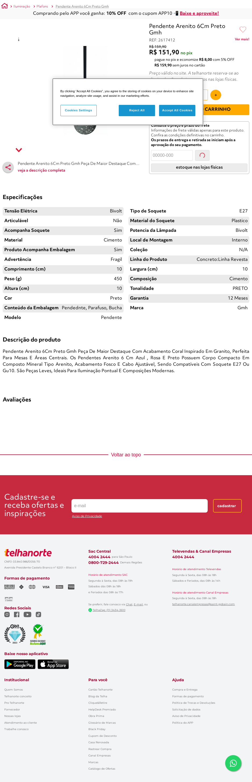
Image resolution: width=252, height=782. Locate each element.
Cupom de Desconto (102, 729)
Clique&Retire (97, 696)
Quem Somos (13, 683)
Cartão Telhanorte (100, 683)
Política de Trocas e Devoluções (193, 696)
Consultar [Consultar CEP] (202, 149)
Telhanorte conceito (17, 690)
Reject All (137, 110)
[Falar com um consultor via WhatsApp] (233, 763)
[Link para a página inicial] (4, 6)
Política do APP (182, 716)
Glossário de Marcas (102, 716)
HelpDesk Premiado (102, 703)
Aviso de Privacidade (87, 509)
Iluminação (21, 6)
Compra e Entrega (184, 683)
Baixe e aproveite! (199, 13)
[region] (128, 101)
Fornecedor (12, 703)
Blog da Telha (97, 690)
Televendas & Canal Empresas (201, 545)
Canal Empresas (99, 749)
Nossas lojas (12, 709)
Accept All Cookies (177, 110)
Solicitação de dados (186, 703)
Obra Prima (96, 709)
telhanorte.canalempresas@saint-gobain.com (203, 597)
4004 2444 (99, 550)
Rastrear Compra (99, 742)
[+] (215, 88)
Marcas (93, 756)
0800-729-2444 (103, 556)
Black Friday (96, 722)
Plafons (42, 6)
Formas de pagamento (188, 690)
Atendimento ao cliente (20, 716)
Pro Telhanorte (14, 696)
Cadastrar (226, 499)
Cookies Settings (78, 110)
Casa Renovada (98, 736)
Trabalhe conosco (16, 722)
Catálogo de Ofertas (101, 762)
